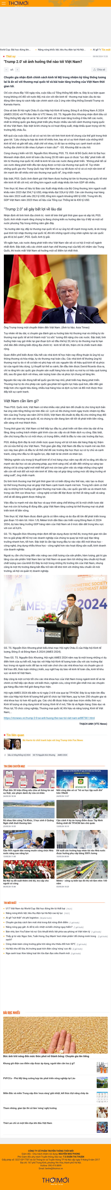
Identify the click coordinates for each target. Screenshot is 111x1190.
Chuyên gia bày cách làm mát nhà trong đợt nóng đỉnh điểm (42, 922)
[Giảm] (6, 69)
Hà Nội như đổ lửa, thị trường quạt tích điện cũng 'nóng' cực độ (44, 948)
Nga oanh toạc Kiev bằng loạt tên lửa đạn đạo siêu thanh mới (43, 953)
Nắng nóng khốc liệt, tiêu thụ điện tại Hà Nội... (67, 49)
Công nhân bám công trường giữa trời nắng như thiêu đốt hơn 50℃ (46, 944)
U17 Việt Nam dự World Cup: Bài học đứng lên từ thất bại (39, 908)
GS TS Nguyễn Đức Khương (44, 755)
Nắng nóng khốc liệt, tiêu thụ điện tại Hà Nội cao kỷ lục (38, 913)
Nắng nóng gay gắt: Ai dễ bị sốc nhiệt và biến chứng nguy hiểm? (45, 927)
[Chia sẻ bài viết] (99, 69)
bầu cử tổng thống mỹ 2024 (19, 755)
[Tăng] (17, 69)
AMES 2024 (62, 755)
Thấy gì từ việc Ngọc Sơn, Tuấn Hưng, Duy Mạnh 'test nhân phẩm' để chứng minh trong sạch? (57, 938)
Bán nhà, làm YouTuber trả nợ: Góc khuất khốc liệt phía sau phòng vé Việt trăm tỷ (53, 931)
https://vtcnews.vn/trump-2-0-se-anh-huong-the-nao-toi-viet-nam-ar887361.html (49, 718)
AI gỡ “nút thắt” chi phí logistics (29, 917)
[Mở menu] (3, 3)
